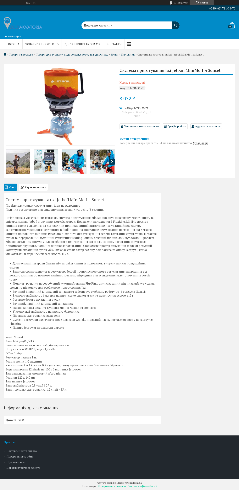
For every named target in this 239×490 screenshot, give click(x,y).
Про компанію (16, 462)
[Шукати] (176, 23)
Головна (13, 44)
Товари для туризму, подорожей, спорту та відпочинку (72, 54)
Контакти (114, 44)
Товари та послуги (39, 44)
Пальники (128, 54)
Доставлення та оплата (83, 44)
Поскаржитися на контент (112, 486)
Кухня (114, 54)
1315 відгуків (181, 2)
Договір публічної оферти (24, 467)
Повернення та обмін (20, 456)
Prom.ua (137, 482)
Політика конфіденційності (142, 486)
